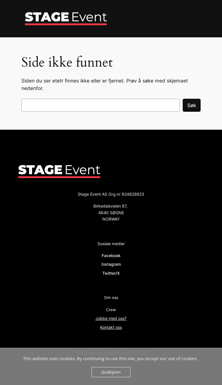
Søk (191, 105)
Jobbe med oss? (111, 318)
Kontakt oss (111, 327)
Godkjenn (111, 372)
